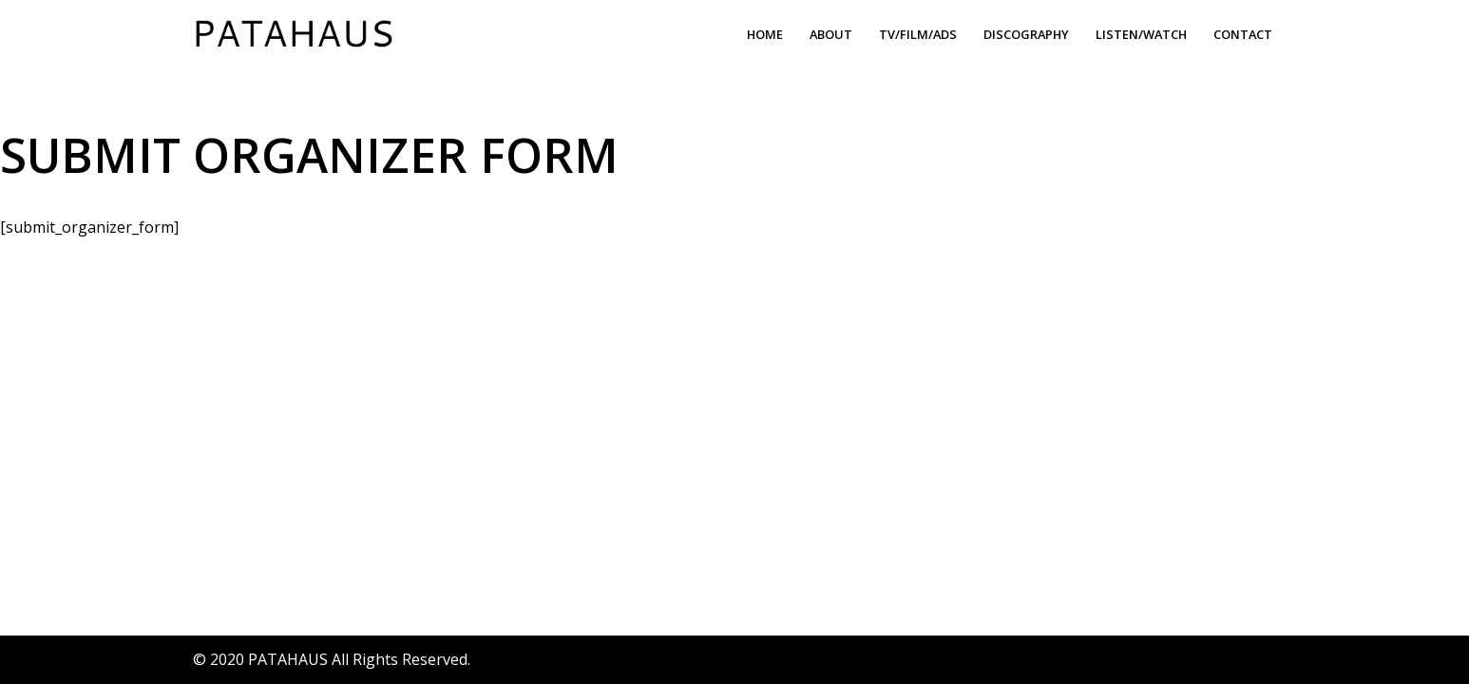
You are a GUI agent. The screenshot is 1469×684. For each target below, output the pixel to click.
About (831, 34)
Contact (1242, 34)
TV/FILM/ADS (918, 34)
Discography (1026, 34)
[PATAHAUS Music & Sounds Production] (298, 33)
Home (765, 34)
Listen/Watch (1141, 34)
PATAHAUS (288, 659)
